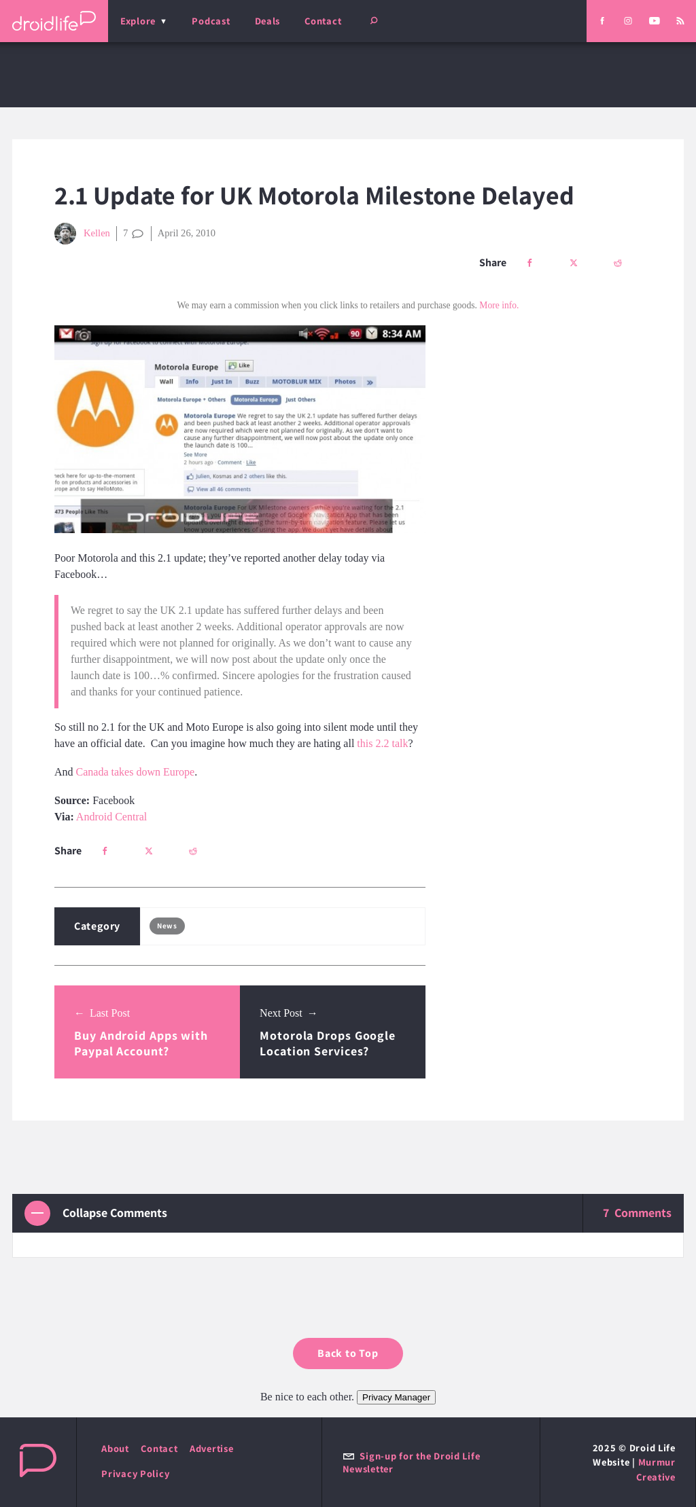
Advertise (212, 1448)
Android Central (111, 816)
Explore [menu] (138, 20)
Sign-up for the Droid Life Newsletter (412, 1462)
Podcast (211, 20)
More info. (499, 305)
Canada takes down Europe (135, 772)
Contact (322, 20)
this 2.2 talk (382, 743)
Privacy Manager (396, 1397)
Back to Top (348, 1353)
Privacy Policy (135, 1473)
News (167, 925)
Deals (268, 20)
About (115, 1448)
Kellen (82, 233)
